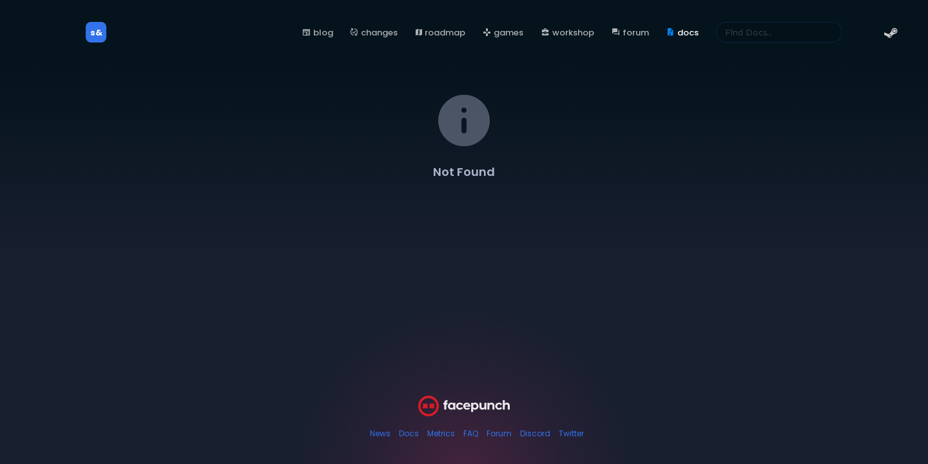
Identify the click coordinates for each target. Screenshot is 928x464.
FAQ (470, 433)
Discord (535, 433)
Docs (409, 433)
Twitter (571, 433)
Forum (499, 433)
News (380, 433)
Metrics (441, 433)
